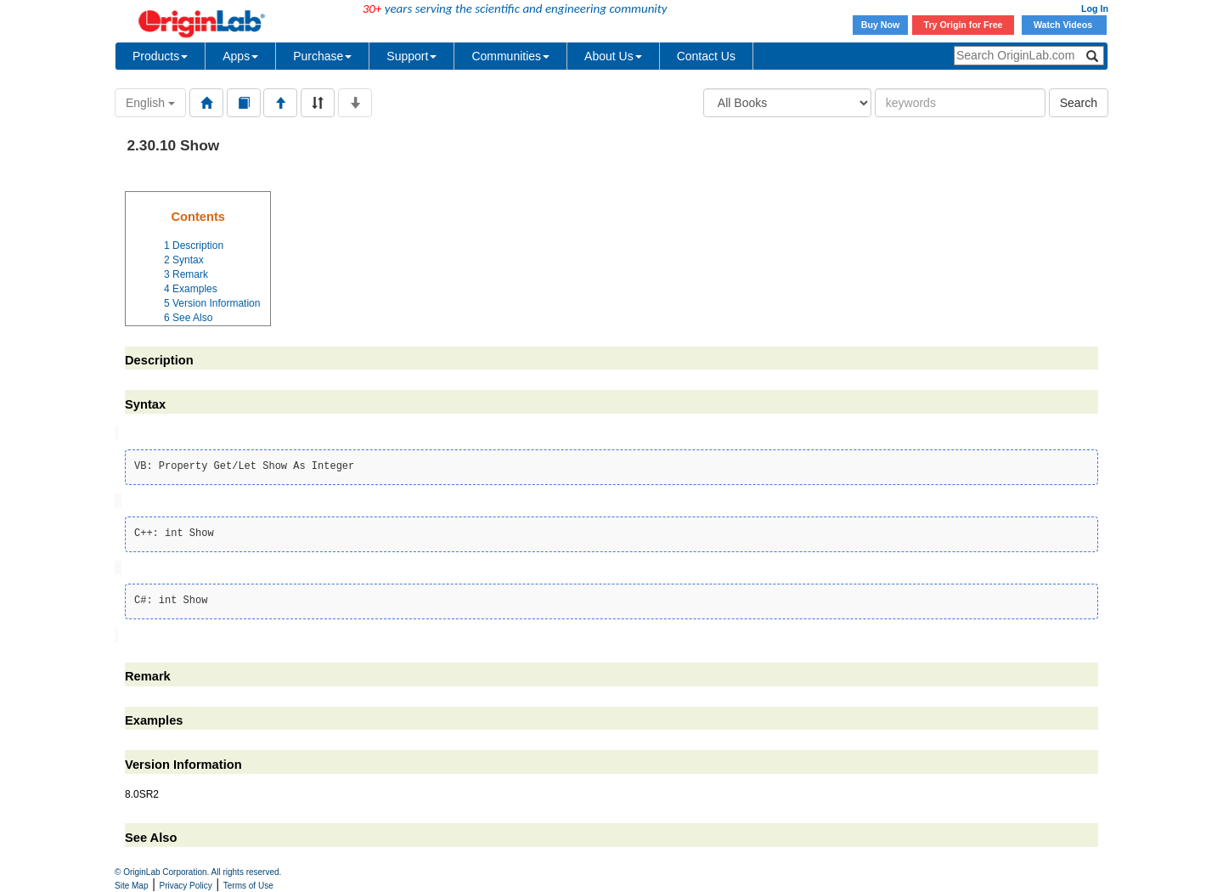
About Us (613, 56)
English (150, 103)
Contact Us (706, 56)
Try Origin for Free (963, 25)
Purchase (322, 56)
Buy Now (880, 25)
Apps (240, 56)
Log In (1094, 8)
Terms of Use (248, 885)
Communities (510, 56)
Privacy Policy (186, 885)
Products (160, 56)
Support (411, 56)
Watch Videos (1064, 25)
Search (1078, 103)
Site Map (131, 885)
